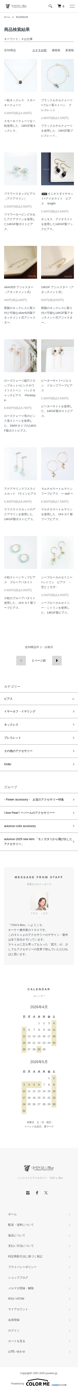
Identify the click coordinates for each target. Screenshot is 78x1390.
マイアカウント (18, 1309)
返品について (16, 1235)
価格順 (56, 50)
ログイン (14, 1330)
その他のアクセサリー (18, 751)
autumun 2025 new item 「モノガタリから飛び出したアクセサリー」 (38, 841)
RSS (11, 1298)
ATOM (20, 1298)
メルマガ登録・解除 (21, 1288)
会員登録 (14, 1319)
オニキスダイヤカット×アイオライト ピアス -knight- (57, 198)
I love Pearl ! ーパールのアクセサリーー (29, 812)
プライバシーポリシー (22, 1267)
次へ (57, 660)
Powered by (39, 1382)
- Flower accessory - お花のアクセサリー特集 (34, 799)
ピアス (8, 698)
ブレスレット (12, 737)
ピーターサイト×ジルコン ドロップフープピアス (57, 385)
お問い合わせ (16, 1351)
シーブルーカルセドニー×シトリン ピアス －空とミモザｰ (57, 582)
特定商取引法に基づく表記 (25, 1256)
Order (7, 764)
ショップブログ (18, 1277)
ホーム (7, 17)
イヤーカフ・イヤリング (19, 711)
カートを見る (16, 1341)
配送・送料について (21, 1224)
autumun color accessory (20, 826)
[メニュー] (72, 6)
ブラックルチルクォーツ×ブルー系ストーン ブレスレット (57, 105)
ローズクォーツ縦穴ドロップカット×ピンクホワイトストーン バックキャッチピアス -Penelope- (19, 390)
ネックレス (11, 724)
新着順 (69, 50)
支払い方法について (21, 1245)
